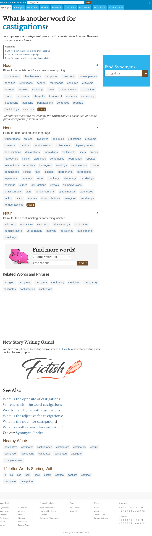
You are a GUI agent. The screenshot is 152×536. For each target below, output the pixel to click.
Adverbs (21, 511)
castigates (10, 289)
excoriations (88, 89)
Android (73, 511)
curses (23, 185)
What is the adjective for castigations (32, 416)
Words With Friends (47, 511)
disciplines (51, 76)
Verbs (2, 525)
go (145, 73)
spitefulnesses (67, 191)
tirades (94, 152)
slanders (25, 145)
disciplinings (12, 109)
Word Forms (100, 7)
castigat (72, 474)
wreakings (11, 237)
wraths (8, 96)
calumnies (40, 158)
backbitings (87, 178)
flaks (37, 171)
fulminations (12, 165)
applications (81, 224)
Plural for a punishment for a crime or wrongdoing (27, 51)
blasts (50, 89)
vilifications (74, 138)
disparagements (84, 145)
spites (19, 198)
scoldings (37, 89)
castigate (9, 282)
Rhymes (45, 7)
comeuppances (88, 76)
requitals (78, 102)
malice (8, 198)
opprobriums (65, 171)
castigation (25, 282)
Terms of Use (99, 514)
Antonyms (19, 7)
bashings (10, 185)
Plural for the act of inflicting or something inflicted (27, 58)
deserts (41, 82)
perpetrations (34, 230)
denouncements (45, 191)
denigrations (32, 152)
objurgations (38, 185)
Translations (70, 7)
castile (94, 447)
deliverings (66, 230)
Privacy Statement (101, 518)
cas (19, 474)
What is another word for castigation (32, 427)
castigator (41, 282)
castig (47, 474)
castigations (54, 262)
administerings (61, 224)
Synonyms (6, 7)
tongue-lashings (14, 204)
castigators (45, 289)
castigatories (27, 289)
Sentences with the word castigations (32, 405)
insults (26, 158)
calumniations (79, 165)
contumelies (57, 158)
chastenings (88, 96)
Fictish (66, 349)
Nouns (2, 521)
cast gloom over (14, 460)
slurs (28, 191)
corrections (68, 76)
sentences (63, 102)
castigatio (10, 481)
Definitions (32, 7)
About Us (98, 511)
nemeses (71, 96)
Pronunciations (116, 7)
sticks (40, 178)
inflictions (10, 224)
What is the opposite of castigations (31, 399)
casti (37, 474)
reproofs (9, 89)
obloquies (58, 138)
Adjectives (22, 508)
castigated (74, 282)
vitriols (27, 171)
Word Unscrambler (47, 508)
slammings (70, 178)
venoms (32, 198)
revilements (69, 152)
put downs (23, 96)
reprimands (56, 82)
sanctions (28, 109)
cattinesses (86, 191)
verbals (54, 185)
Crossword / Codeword (49, 518)
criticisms (87, 82)
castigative (11, 447)
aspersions (11, 178)
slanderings (87, 198)
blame (95, 165)
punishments (12, 76)
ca (11, 474)
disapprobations (50, 198)
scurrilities (29, 165)
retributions (26, 82)
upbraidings (51, 152)
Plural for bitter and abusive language (22, 54)
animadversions (72, 185)
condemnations (68, 89)
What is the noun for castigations (29, 421)
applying (51, 230)
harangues (45, 165)
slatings (49, 171)
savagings (70, 198)
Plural (20, 514)
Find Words (84, 7)
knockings (54, 178)
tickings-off (55, 96)
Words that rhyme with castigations (31, 410)
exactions (42, 224)
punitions (27, 102)
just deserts (11, 102)
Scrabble (43, 514)
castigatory (90, 282)
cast (27, 474)
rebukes (23, 89)
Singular (21, 518)
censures (72, 82)
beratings (27, 178)
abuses (28, 138)
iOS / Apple (75, 508)
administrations (13, 230)
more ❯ (41, 109)
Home (96, 508)
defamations (63, 145)
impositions (26, 224)
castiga (59, 474)
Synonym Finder (29, 433)
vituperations (12, 138)
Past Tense (22, 521)
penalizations (45, 102)
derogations (84, 171)
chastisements (32, 76)
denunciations (13, 152)
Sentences (57, 7)
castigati (86, 474)
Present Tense (23, 525)
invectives (42, 138)
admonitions (12, 171)
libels (83, 152)
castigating (57, 282)
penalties (10, 82)
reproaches (11, 158)
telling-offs (39, 96)
